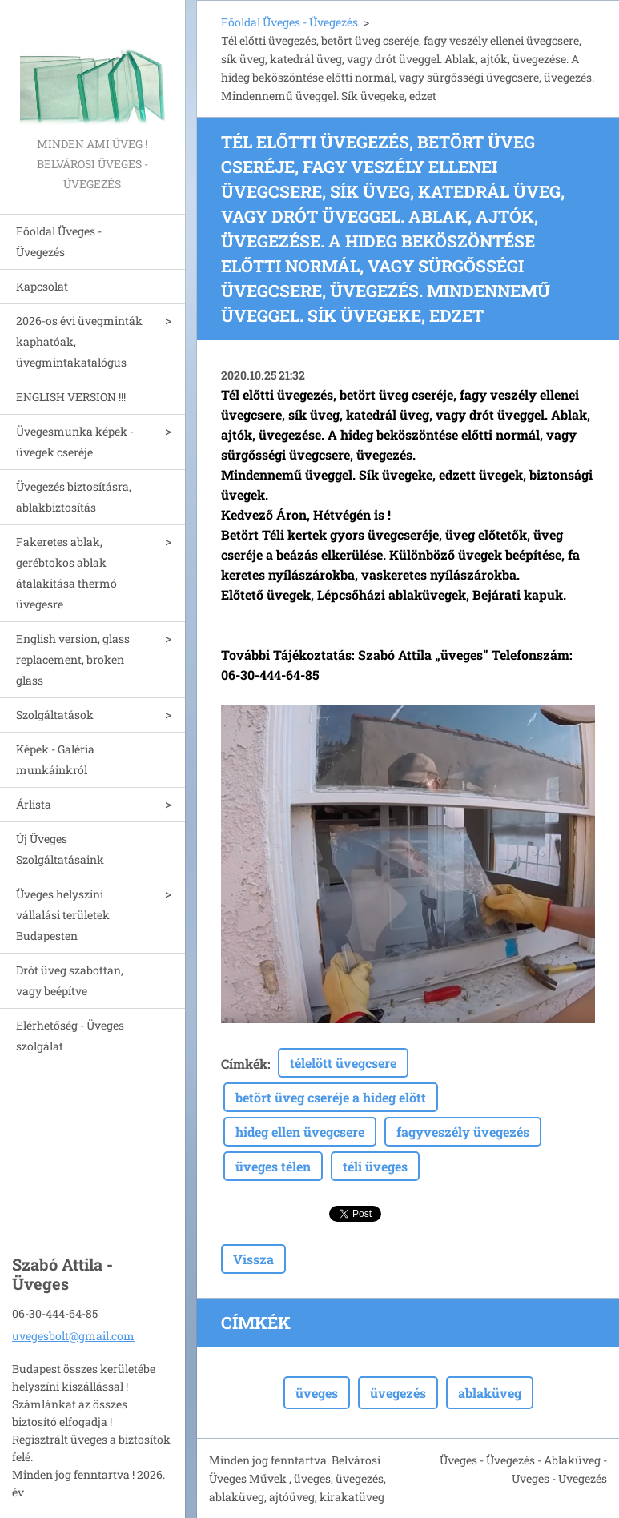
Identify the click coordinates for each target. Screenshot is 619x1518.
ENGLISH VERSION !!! (71, 396)
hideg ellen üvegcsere (299, 1131)
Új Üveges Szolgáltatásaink (60, 849)
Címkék (244, 1063)
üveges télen (273, 1166)
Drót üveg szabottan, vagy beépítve (69, 980)
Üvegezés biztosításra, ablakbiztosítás (73, 497)
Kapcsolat (42, 286)
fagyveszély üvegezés (462, 1131)
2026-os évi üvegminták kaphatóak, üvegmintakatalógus (79, 341)
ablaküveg (489, 1392)
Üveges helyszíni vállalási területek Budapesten (63, 914)
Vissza (253, 1259)
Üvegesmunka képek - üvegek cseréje (75, 442)
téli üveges (375, 1166)
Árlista (33, 804)
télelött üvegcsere (343, 1062)
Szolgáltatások (55, 714)
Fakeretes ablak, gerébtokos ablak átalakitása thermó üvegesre (66, 573)
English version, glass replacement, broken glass (73, 659)
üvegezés (398, 1392)
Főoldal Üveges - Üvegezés (59, 241)
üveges (316, 1392)
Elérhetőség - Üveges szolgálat (70, 1036)
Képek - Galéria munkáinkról (55, 759)
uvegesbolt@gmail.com (73, 1335)
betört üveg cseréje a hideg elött (330, 1097)
